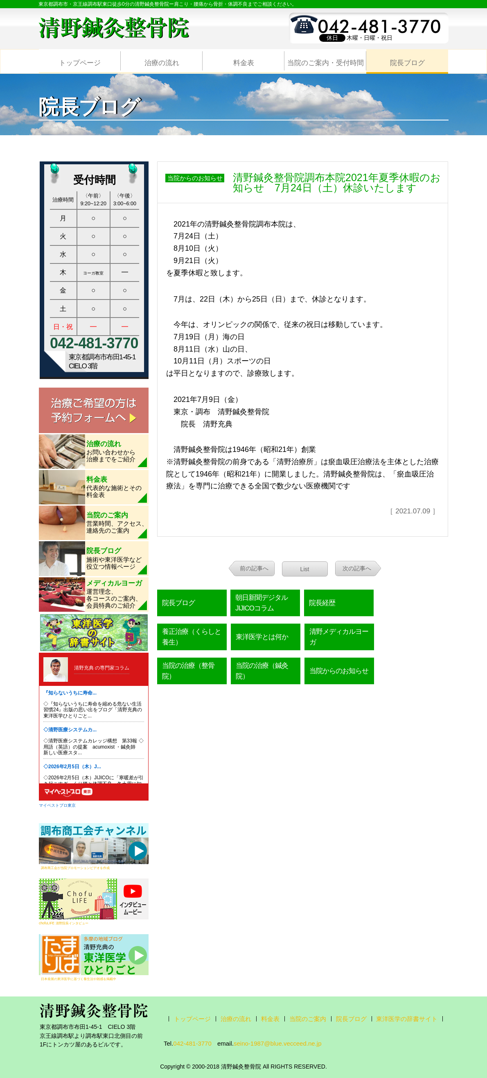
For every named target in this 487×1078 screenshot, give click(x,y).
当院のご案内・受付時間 (325, 63)
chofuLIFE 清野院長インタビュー (63, 923)
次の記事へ (357, 568)
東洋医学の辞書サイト (406, 1018)
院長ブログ (407, 63)
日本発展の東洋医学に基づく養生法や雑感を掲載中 (78, 979)
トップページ (80, 63)
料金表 (243, 63)
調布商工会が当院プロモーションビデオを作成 (75, 868)
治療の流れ (161, 63)
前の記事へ (254, 568)
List (304, 569)
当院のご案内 (307, 1018)
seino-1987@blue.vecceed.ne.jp (278, 1043)
